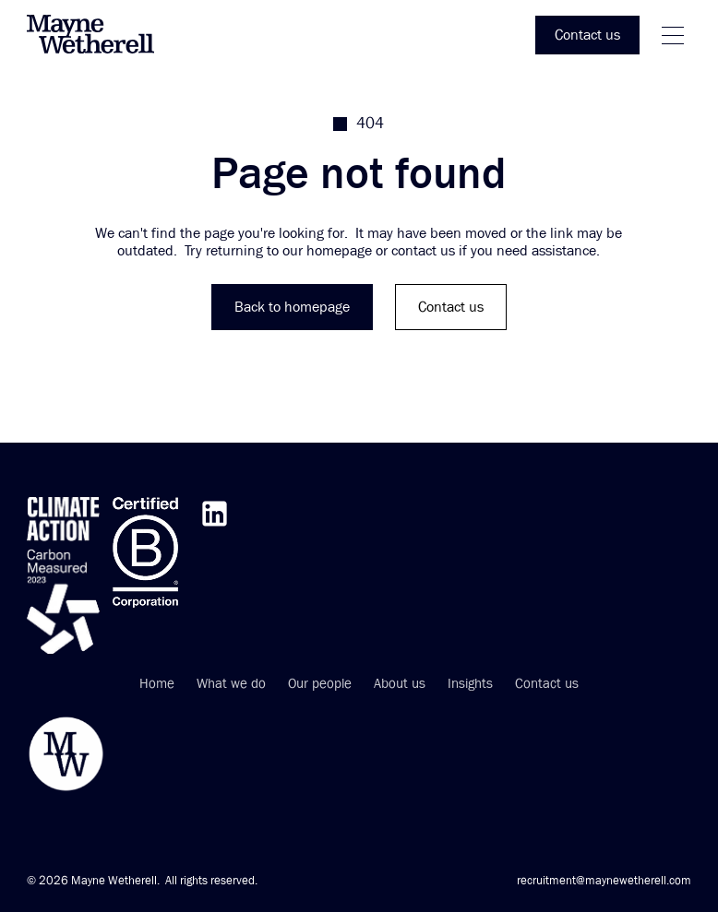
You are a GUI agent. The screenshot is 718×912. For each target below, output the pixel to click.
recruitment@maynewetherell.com (604, 880)
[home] (100, 35)
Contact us (547, 684)
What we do (231, 684)
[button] (672, 35)
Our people (320, 684)
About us (399, 684)
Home (156, 684)
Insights (470, 684)
